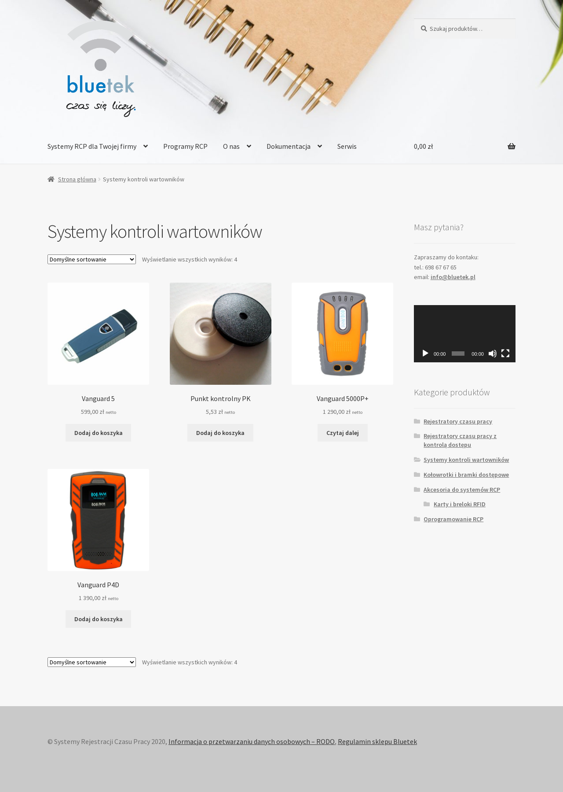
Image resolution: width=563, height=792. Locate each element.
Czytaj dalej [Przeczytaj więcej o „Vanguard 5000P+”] (342, 433)
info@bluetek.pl (453, 277)
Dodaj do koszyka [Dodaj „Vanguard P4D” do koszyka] (98, 619)
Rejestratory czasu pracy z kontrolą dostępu (460, 440)
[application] (464, 333)
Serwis (347, 146)
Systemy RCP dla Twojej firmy (92, 146)
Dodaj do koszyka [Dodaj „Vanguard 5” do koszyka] (98, 433)
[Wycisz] (492, 353)
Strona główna (77, 179)
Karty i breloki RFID (460, 504)
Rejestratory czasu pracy (458, 421)
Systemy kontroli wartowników (466, 460)
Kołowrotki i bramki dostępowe (466, 475)
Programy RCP (185, 146)
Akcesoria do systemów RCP (462, 490)
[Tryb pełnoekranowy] (505, 353)
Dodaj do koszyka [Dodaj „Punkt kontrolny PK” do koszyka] (220, 433)
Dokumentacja (289, 146)
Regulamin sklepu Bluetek (377, 741)
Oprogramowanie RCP (453, 519)
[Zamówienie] (92, 259)
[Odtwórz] (425, 353)
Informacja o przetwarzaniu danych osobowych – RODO (251, 741)
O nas (231, 146)
